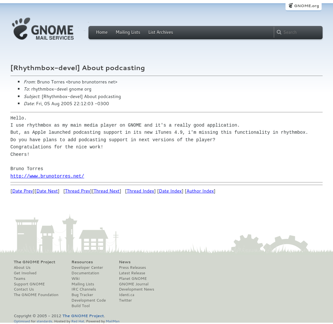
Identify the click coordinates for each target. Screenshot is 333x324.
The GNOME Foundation (36, 294)
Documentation (85, 273)
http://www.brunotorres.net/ (47, 176)
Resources (82, 262)
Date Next (47, 191)
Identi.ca (126, 294)
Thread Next (107, 191)
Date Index (170, 191)
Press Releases (132, 267)
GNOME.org (306, 5)
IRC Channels (84, 289)
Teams (19, 278)
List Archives (160, 32)
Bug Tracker (82, 294)
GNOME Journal (134, 284)
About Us (22, 267)
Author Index (200, 191)
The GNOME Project (34, 262)
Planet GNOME (133, 278)
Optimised (22, 320)
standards (44, 320)
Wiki (76, 278)
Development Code (89, 300)
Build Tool (81, 305)
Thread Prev (77, 191)
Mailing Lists (127, 32)
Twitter (125, 300)
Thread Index (140, 191)
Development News (136, 289)
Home (102, 32)
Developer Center (87, 267)
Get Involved (25, 273)
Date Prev (22, 191)
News (124, 262)
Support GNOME (29, 284)
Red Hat (77, 320)
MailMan (112, 320)
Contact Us (24, 289)
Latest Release (132, 273)
